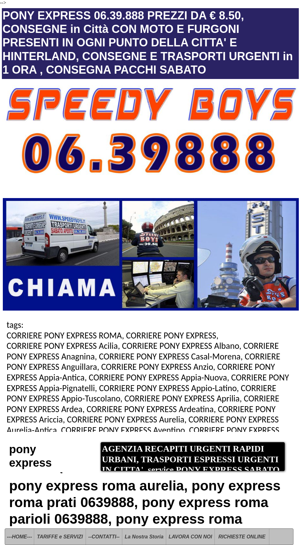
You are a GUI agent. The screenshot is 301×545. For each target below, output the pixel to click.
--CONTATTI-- (104, 536)
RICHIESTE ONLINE (241, 536)
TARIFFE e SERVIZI (60, 536)
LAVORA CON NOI (190, 536)
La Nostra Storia (144, 536)
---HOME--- (19, 536)
